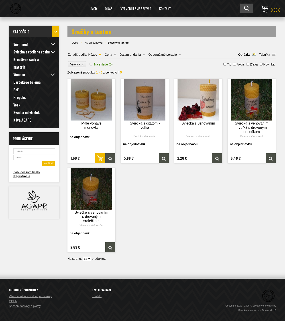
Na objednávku (93, 42)
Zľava (254, 64)
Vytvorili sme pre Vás (135, 8)
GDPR (13, 301)
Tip (229, 64)
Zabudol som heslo (26, 172)
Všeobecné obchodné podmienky (30, 296)
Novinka (269, 64)
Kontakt (165, 8)
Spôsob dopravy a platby (25, 306)
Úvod (93, 8)
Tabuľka (264, 54)
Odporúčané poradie (162, 54)
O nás (108, 8)
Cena (108, 54)
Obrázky (244, 54)
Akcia (240, 64)
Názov (92, 54)
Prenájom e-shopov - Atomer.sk (257, 310)
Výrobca (77, 64)
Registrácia (21, 176)
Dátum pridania (130, 54)
